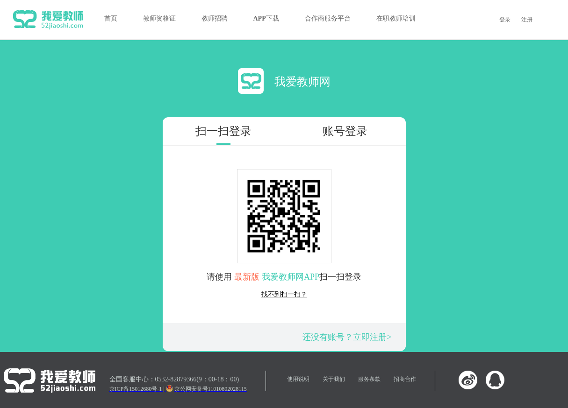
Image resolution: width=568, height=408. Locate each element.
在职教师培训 (396, 18)
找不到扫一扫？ (284, 294)
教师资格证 (159, 18)
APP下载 (266, 18)
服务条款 (369, 379)
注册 (526, 19)
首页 (110, 18)
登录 (504, 19)
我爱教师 (48, 19)
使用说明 (298, 379)
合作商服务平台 (328, 18)
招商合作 (405, 379)
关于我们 (334, 379)
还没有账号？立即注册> (346, 337)
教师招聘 (214, 18)
